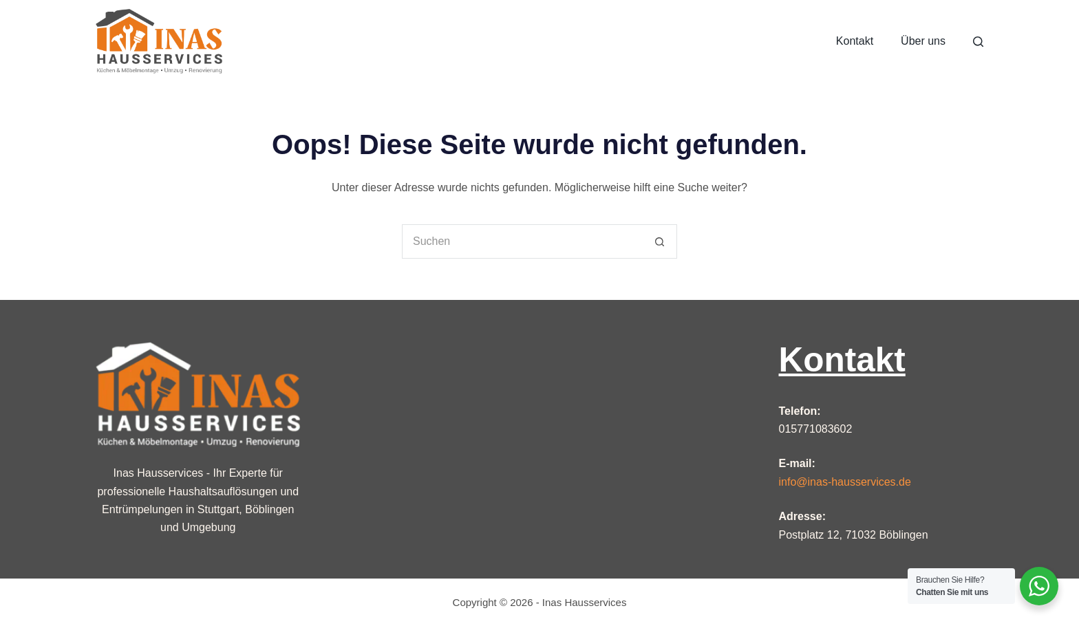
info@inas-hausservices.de (845, 482)
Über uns (923, 41)
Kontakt (854, 41)
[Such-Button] (660, 241)
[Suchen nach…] (522, 241)
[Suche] (978, 41)
